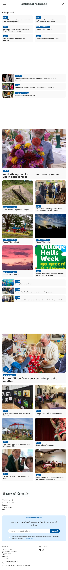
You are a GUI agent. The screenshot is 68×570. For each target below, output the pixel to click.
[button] (4, 4)
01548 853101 (13, 562)
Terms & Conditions (9, 503)
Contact (4, 505)
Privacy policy (7, 507)
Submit (55, 531)
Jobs (3, 510)
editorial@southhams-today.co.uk (18, 566)
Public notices (7, 512)
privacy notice (28, 538)
